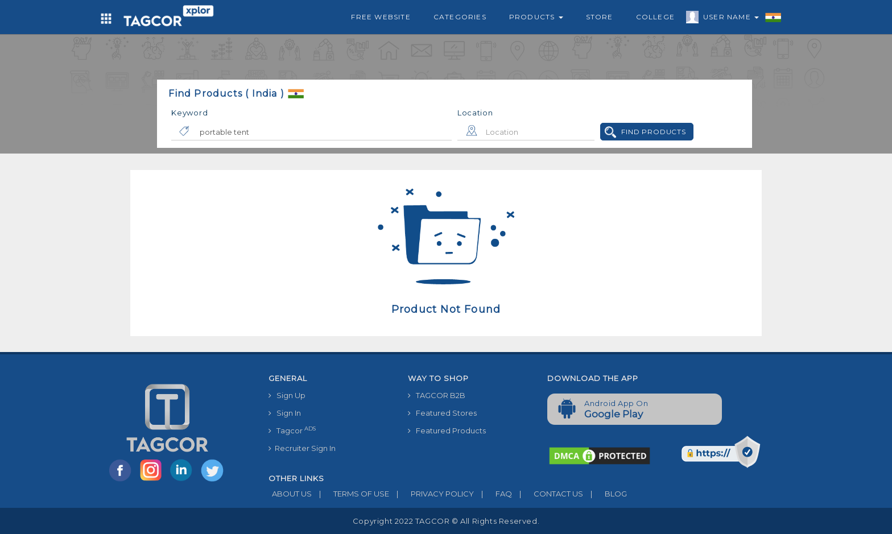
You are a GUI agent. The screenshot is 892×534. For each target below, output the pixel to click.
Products (536, 17)
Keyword (189, 112)
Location (475, 112)
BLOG (605, 493)
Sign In (285, 412)
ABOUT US (290, 493)
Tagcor (292, 430)
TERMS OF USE (350, 493)
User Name (728, 19)
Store (599, 17)
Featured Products (447, 430)
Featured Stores (442, 412)
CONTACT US (547, 493)
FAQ (493, 493)
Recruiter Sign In (302, 448)
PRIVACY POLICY (431, 493)
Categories (459, 17)
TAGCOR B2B (436, 395)
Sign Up (287, 395)
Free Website (380, 17)
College (655, 17)
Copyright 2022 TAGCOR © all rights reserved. (446, 520)
